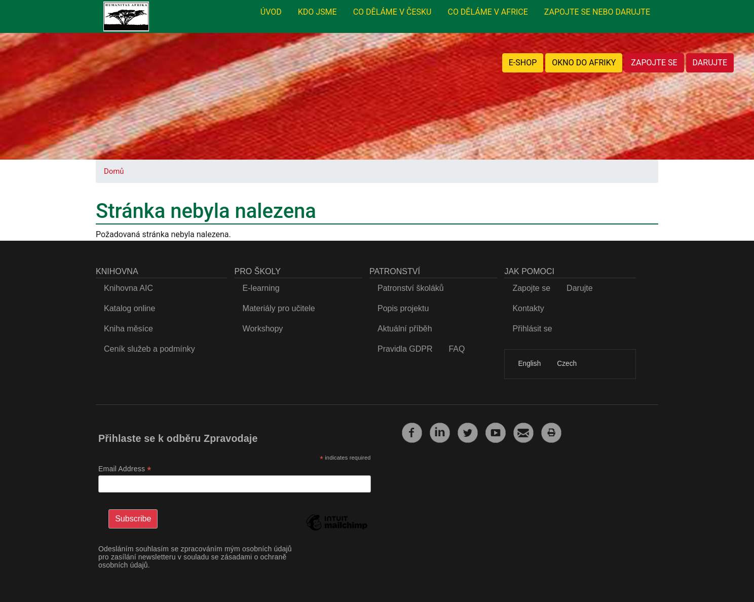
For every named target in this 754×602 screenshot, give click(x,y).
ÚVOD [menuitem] (271, 12)
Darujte (580, 288)
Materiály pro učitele (279, 308)
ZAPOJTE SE (654, 62)
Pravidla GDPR (405, 349)
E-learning (261, 288)
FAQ (456, 349)
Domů (114, 171)
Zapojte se (531, 288)
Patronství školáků (411, 288)
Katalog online (129, 308)
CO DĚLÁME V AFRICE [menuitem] (487, 12)
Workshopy (263, 328)
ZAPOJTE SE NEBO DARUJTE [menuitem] (597, 12)
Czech (567, 363)
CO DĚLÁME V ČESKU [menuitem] (392, 12)
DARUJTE (710, 62)
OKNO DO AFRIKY (584, 62)
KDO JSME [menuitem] (317, 12)
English (529, 363)
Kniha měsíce (128, 328)
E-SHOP (523, 62)
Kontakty (528, 308)
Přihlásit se (532, 328)
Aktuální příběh (405, 328)
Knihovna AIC (128, 288)
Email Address (125, 469)
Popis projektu (403, 308)
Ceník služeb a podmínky (149, 349)
